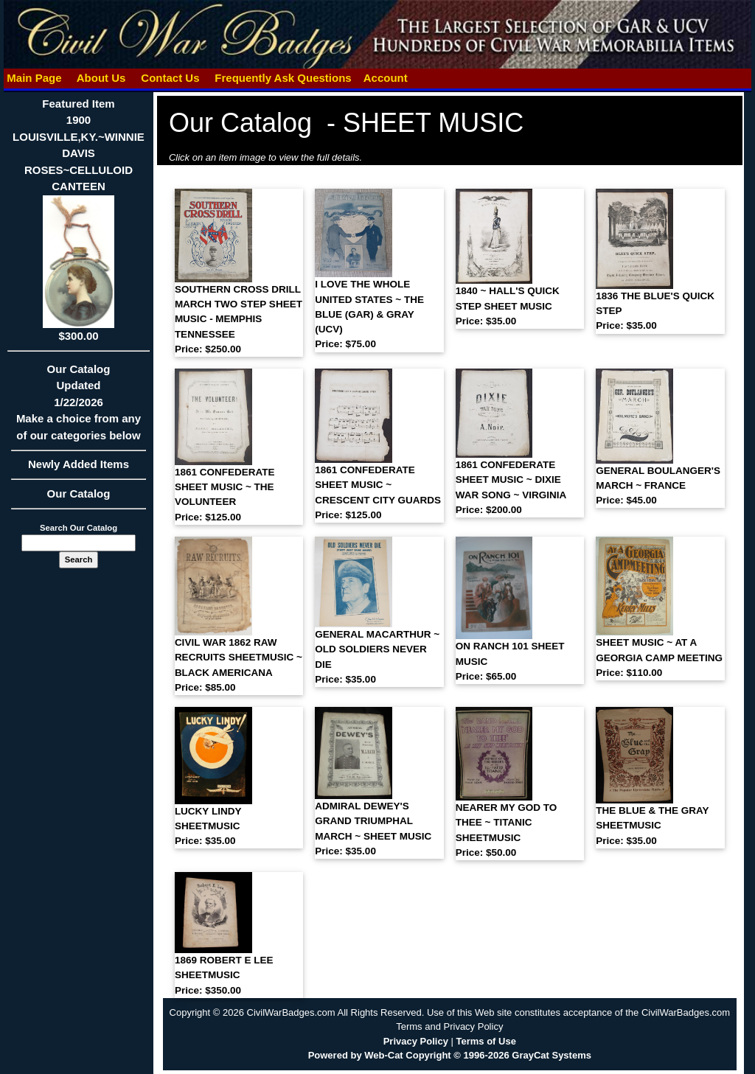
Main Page (34, 78)
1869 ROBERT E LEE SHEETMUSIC (224, 975)
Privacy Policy (415, 1041)
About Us (101, 78)
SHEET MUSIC (433, 123)
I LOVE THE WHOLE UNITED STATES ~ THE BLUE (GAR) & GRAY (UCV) (369, 314)
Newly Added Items (78, 469)
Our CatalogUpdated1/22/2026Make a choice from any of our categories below (78, 407)
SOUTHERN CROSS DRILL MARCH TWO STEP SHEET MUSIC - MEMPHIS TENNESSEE (238, 319)
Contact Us (170, 78)
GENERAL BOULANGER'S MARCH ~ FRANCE (658, 485)
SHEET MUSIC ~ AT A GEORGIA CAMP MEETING (659, 657)
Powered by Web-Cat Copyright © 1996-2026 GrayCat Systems (449, 1055)
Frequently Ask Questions (283, 78)
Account (385, 78)
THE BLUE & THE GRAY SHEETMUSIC (652, 825)
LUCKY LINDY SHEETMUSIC (208, 826)
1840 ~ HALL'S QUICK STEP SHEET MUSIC (508, 306)
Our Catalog (79, 493)
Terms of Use (485, 1041)
